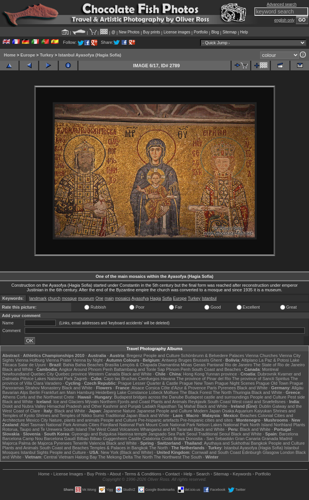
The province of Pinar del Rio (203, 378)
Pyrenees (227, 387)
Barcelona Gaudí (60, 438)
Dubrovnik (267, 374)
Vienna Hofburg (30, 360)
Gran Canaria (248, 438)
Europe (27, 55)
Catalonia (151, 438)
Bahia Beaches (89, 364)
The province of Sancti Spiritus (260, 378)
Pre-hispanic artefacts (158, 420)
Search (203, 474)
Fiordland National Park (122, 424)
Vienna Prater (59, 360)
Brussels (201, 360)
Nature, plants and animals (74, 420)
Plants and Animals (169, 401)
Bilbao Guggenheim (108, 438)
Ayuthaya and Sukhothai (227, 443)
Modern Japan (207, 411)
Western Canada (104, 374)
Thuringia (242, 392)
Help (244, 32)
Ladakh (149, 406)
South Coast (219, 401)
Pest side (296, 397)
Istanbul (209, 298)
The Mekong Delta (115, 457)
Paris (212, 387)
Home (10, 55)
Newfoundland (15, 374)
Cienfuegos (149, 378)
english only (284, 20)
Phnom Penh (178, 369)
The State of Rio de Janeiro (279, 364)
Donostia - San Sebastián (210, 438)
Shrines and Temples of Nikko (64, 415)
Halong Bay (86, 457)
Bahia (68, 364)
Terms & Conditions (143, 474)
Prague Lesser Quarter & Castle (148, 383)
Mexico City (37, 420)
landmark (38, 298)
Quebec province (71, 374)
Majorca (9, 443)
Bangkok (259, 443)
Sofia (167, 298)
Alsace (138, 387)
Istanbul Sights (34, 452)
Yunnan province (221, 374)
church (54, 298)
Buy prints (151, 32)
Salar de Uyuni (32, 364)
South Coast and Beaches (216, 369)
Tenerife (80, 443)
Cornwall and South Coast (216, 452)
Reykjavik (197, 401)
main (109, 298)
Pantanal (215, 364)
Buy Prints (96, 474)
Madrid (285, 438)
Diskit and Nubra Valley (24, 406)
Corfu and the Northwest (39, 397)
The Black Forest (196, 392)
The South (192, 457)
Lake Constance (132, 392)
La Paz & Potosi (274, 360)
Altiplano (249, 360)
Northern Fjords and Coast (125, 401)
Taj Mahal (186, 406)
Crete (69, 397)
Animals (79, 424)
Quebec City (42, 374)
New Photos (129, 32)
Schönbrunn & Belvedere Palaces (212, 355)
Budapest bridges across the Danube (149, 397)
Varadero (53, 383)
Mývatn (92, 401)
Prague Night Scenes (235, 383)
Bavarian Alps (15, 392)
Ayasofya (140, 298)
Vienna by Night (87, 360)
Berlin (34, 392)
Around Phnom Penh (93, 369)
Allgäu (298, 387)
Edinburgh (251, 452)
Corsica (152, 387)
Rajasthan (167, 406)
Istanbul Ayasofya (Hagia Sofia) (89, 55)
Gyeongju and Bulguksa (94, 434)
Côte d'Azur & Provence (183, 387)
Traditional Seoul (214, 434)
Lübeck (155, 392)
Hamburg (85, 392)
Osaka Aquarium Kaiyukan (247, 411)
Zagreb (80, 378)
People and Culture (162, 355)
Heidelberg (105, 392)
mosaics (122, 298)
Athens (8, 397)
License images (177, 32)
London (287, 452)
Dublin (265, 406)
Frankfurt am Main (59, 392)
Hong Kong (193, 374)
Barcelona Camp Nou (22, 438)
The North (222, 392)
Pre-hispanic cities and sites (206, 420)
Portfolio (201, 32)
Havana (168, 378)
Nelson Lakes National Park (222, 424)
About (115, 474)
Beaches (248, 415)
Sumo (98, 415)
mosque (69, 298)
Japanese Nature (119, 411)
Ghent (216, 360)
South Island (75, 429)
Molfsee (171, 392)
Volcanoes (129, 429)
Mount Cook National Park (170, 424)
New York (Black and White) (127, 452)
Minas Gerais (193, 364)
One (99, 298)
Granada (270, 438)
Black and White (17, 369)
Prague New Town (196, 383)
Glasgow (270, 452)
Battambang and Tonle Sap (139, 369)
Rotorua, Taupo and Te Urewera (32, 429)
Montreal (270, 369)
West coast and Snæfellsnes (259, 401)
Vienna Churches (262, 355)
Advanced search (281, 4)
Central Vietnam (58, 457)
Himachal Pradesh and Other (74, 406)
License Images (68, 474)
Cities (94, 424)
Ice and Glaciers (68, 401)
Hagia (155, 298)
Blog (215, 32)
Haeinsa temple (132, 434)
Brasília (112, 364)
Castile (134, 438)
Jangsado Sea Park (166, 434)
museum (86, 298)
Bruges (185, 360)
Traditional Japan (121, 415)
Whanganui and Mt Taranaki (166, 429)
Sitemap (229, 32)
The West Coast (103, 429)
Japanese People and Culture (164, 411)
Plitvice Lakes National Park (46, 378)
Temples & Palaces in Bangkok (119, 447)
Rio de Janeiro (238, 364)
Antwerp (169, 360)
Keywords (242, 474)
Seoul (191, 434)
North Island (261, 424)
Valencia (97, 443)
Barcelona (288, 434)
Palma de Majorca (35, 443)
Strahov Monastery (42, 387)
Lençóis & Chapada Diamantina (150, 364)
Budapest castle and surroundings (217, 397)
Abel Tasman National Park (45, 424)
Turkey (46, 55)
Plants (299, 424)
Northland (283, 424)
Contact (172, 474)
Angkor (65, 369)
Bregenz (134, 355)
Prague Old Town (272, 383)
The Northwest (167, 457)
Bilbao (83, 438)
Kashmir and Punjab (122, 406)
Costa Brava (173, 438)
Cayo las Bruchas (120, 378)
